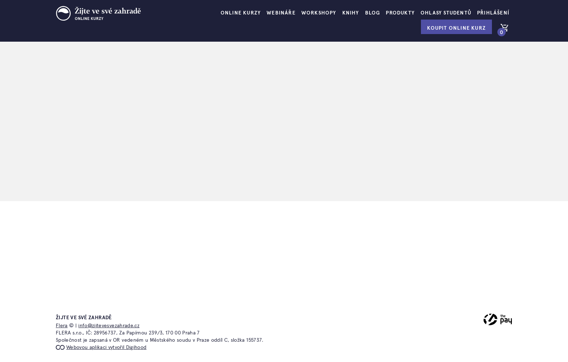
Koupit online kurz (456, 28)
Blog (372, 13)
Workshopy (319, 13)
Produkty (400, 13)
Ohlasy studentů (446, 13)
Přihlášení (493, 13)
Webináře (281, 13)
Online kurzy (241, 13)
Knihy (350, 13)
